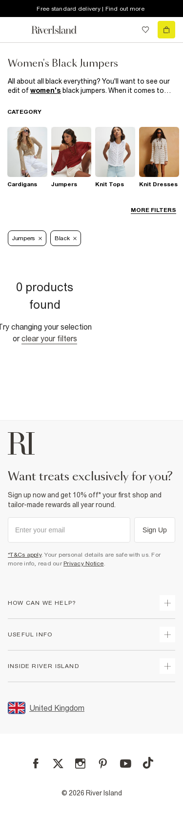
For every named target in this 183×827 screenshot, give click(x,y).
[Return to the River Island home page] (60, 29)
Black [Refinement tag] (66, 238)
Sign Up (154, 530)
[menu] (16, 29)
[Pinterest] (102, 763)
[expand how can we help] (167, 603)
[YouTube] (125, 763)
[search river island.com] (125, 30)
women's (45, 90)
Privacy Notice (83, 563)
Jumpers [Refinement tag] (27, 238)
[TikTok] (148, 763)
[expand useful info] (167, 634)
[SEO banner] (91, 86)
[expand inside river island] (167, 666)
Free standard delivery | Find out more (90, 8)
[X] (58, 764)
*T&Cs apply (24, 554)
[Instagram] (80, 763)
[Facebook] (35, 763)
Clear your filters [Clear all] (49, 338)
